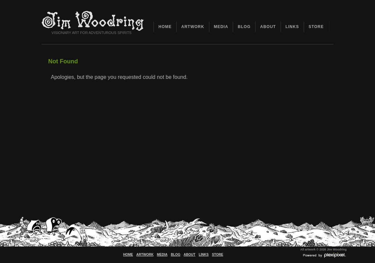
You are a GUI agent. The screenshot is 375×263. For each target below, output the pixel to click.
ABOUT (268, 26)
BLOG (244, 26)
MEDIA (221, 26)
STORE (316, 26)
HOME (165, 26)
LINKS (292, 26)
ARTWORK (192, 26)
